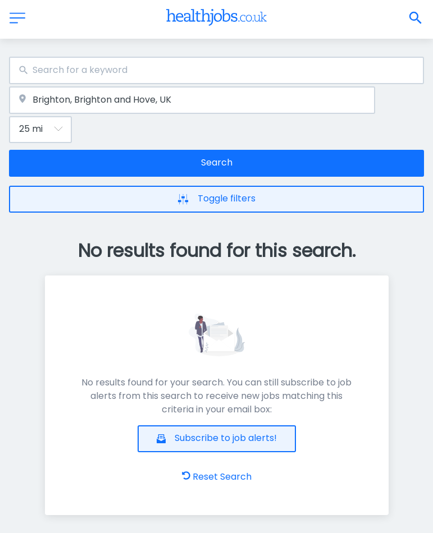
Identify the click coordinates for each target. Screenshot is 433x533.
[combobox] (216, 70)
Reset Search (217, 476)
